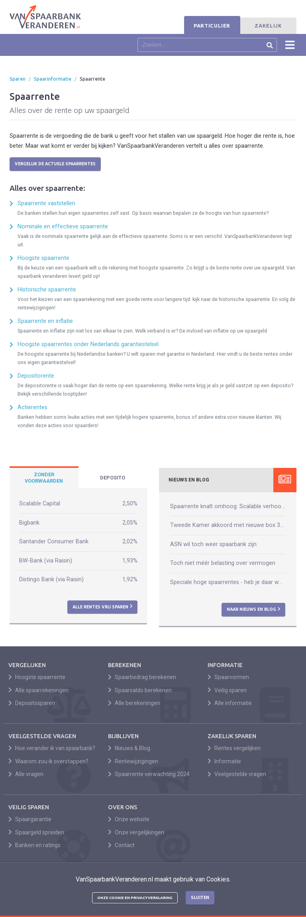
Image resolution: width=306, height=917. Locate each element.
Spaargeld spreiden (36, 832)
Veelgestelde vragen (237, 774)
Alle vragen (25, 774)
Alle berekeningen (134, 703)
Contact (121, 845)
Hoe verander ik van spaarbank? (51, 748)
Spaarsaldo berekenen (140, 690)
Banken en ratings (34, 845)
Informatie (224, 761)
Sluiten (200, 897)
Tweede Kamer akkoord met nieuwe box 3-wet (227, 525)
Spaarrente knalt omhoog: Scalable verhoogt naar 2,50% (227, 506)
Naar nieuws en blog (253, 609)
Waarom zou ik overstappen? (48, 761)
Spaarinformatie (52, 78)
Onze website (128, 819)
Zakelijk (268, 25)
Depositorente (36, 375)
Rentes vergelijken (234, 748)
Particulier (212, 25)
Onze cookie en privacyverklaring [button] (135, 897)
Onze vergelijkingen (136, 832)
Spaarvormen (228, 677)
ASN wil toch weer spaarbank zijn (213, 544)
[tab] (44, 478)
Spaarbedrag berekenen (142, 677)
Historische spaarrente (47, 289)
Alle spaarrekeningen (38, 690)
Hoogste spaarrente (43, 258)
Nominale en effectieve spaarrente (63, 226)
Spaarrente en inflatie (45, 321)
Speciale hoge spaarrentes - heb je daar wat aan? (227, 582)
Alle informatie (230, 703)
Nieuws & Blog (129, 748)
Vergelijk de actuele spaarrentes (55, 163)
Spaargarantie (29, 819)
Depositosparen (31, 703)
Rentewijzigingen (133, 761)
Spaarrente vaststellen (46, 203)
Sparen (18, 78)
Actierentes (32, 407)
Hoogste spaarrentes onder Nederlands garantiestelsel (88, 344)
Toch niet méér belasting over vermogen (222, 563)
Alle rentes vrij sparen (103, 606)
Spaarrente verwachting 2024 (149, 774)
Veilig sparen (227, 690)
